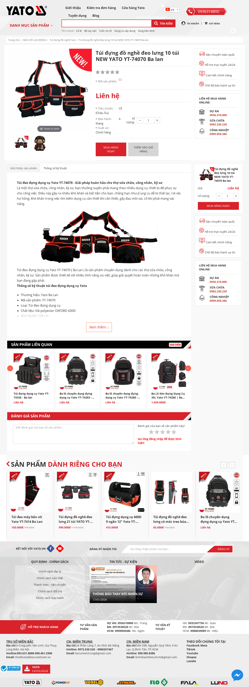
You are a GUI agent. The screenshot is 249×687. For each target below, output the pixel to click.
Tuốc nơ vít (105, 31)
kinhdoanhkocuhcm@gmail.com (156, 657)
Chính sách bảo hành (50, 598)
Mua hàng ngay (110, 149)
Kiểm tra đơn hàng (101, 8)
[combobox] (172, 9)
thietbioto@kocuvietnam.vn (33, 657)
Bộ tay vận (90, 31)
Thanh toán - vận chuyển (50, 584)
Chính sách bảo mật (50, 578)
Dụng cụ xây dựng (124, 31)
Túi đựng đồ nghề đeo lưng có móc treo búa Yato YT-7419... (170, 521)
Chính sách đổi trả (50, 591)
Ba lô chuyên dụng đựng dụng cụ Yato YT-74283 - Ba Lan (116, 397)
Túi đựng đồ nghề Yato (63, 40)
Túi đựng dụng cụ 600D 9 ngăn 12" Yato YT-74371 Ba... (123, 521)
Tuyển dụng (77, 15)
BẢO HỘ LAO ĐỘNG (34, 40)
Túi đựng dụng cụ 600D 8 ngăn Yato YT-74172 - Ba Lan (24, 397)
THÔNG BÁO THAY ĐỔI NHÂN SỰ (118, 594)
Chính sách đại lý (50, 571)
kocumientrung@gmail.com (93, 653)
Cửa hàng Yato (133, 8)
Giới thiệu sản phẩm (23, 168)
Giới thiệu (73, 8)
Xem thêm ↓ (99, 327)
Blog (95, 15)
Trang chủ (14, 40)
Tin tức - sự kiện (123, 562)
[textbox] (172, 10)
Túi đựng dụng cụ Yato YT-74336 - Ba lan (71, 395)
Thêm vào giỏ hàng (143, 149)
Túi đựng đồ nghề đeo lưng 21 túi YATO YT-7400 (75, 521)
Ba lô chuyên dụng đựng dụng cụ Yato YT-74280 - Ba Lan (162, 397)
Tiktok (191, 649)
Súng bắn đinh (146, 31)
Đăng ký (224, 549)
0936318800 (208, 11)
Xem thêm (175, 344)
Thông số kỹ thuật (55, 168)
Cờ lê (79, 31)
